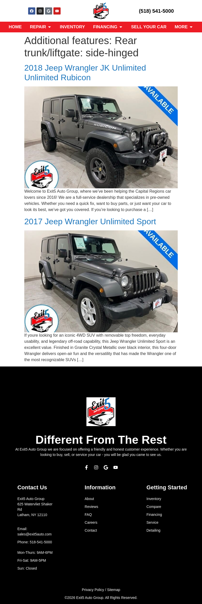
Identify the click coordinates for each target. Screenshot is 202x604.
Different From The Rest (101, 439)
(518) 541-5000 (156, 11)
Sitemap (113, 590)
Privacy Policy (93, 590)
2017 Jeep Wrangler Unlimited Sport (90, 221)
